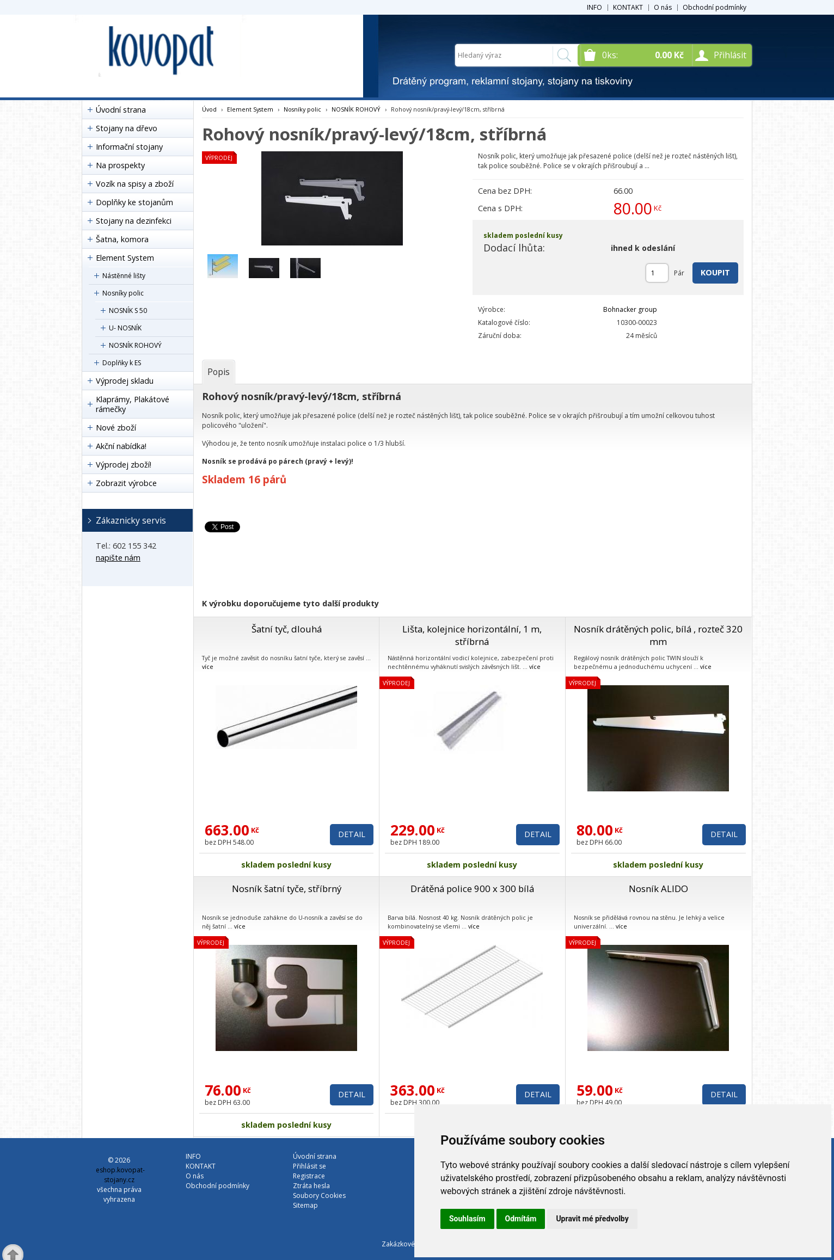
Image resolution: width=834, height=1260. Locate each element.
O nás (663, 7)
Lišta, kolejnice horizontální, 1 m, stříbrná (472, 635)
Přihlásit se (309, 1166)
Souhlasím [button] (467, 1218)
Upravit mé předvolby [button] (592, 1218)
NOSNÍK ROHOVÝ (135, 345)
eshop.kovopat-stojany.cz (120, 1174)
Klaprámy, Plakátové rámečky (132, 404)
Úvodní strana (121, 110)
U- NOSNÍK (125, 328)
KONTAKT (628, 7)
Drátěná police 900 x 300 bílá (472, 888)
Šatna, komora (122, 239)
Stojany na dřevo (126, 128)
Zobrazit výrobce (126, 483)
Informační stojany (129, 147)
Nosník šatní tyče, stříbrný (286, 888)
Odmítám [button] (521, 1218)
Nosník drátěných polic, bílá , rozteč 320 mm (658, 635)
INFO (594, 7)
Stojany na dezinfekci (133, 221)
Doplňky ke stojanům (134, 202)
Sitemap (305, 1205)
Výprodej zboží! (123, 464)
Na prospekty (120, 165)
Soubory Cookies (319, 1195)
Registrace (309, 1176)
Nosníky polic (123, 293)
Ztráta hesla (311, 1185)
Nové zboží (116, 427)
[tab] (218, 372)
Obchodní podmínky (714, 7)
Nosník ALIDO (658, 888)
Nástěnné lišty (123, 275)
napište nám (118, 557)
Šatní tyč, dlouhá (287, 629)
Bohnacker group (630, 309)
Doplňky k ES (121, 362)
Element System (125, 258)
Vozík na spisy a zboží (135, 184)
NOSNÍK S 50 (128, 310)
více (207, 666)
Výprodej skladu (125, 381)
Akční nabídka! (121, 446)
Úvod (209, 109)
